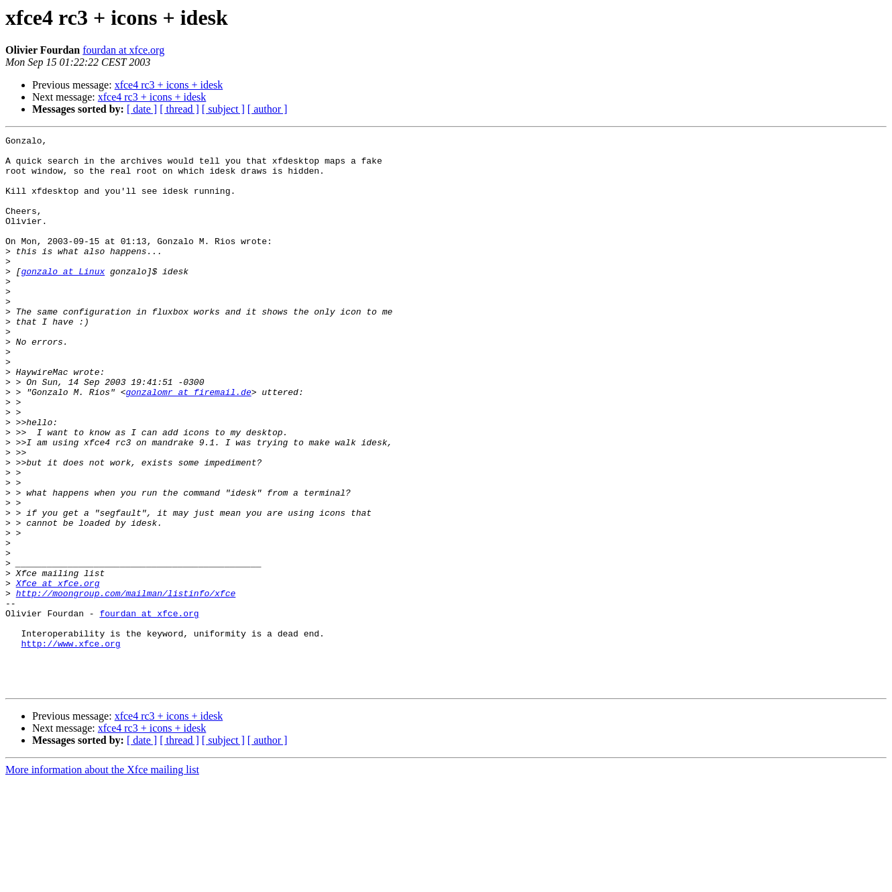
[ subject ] (223, 109)
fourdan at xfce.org (123, 50)
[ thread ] (179, 109)
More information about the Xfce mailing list (102, 880)
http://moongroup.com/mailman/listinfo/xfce (126, 685)
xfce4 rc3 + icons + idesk (169, 85)
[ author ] (267, 109)
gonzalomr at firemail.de (188, 444)
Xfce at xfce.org (58, 673)
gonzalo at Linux (63, 299)
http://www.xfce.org (70, 746)
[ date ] (142, 109)
